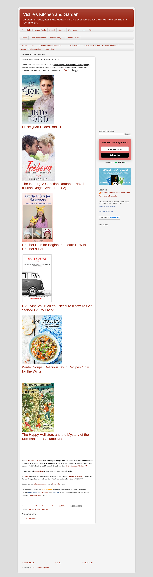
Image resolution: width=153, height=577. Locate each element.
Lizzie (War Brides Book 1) (42, 127)
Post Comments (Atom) (40, 568)
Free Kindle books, (35, 495)
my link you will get (75, 476)
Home (24, 38)
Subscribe (115, 155)
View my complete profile (108, 196)
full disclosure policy (40, 484)
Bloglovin (56, 492)
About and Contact (38, 38)
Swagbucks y (38, 471)
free (65, 70)
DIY (90, 30)
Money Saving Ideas (76, 30)
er (31, 492)
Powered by (115, 162)
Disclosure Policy (72, 38)
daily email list (47, 489)
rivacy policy (56, 484)
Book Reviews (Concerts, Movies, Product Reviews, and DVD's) (93, 45)
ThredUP (27, 476)
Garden (61, 30)
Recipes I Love (28, 45)
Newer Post (28, 562)
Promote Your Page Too (106, 211)
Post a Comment (31, 518)
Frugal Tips (49, 49)
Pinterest (36, 492)
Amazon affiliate (34, 460)
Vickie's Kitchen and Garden (50, 14)
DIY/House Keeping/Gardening (50, 45)
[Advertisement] (57, 542)
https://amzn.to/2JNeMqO (76, 466)
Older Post (87, 562)
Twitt (29, 492)
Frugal (52, 30)
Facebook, (45, 492)
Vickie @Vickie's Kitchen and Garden (115, 193)
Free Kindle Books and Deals (34, 30)
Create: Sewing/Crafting (31, 49)
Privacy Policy (55, 38)
